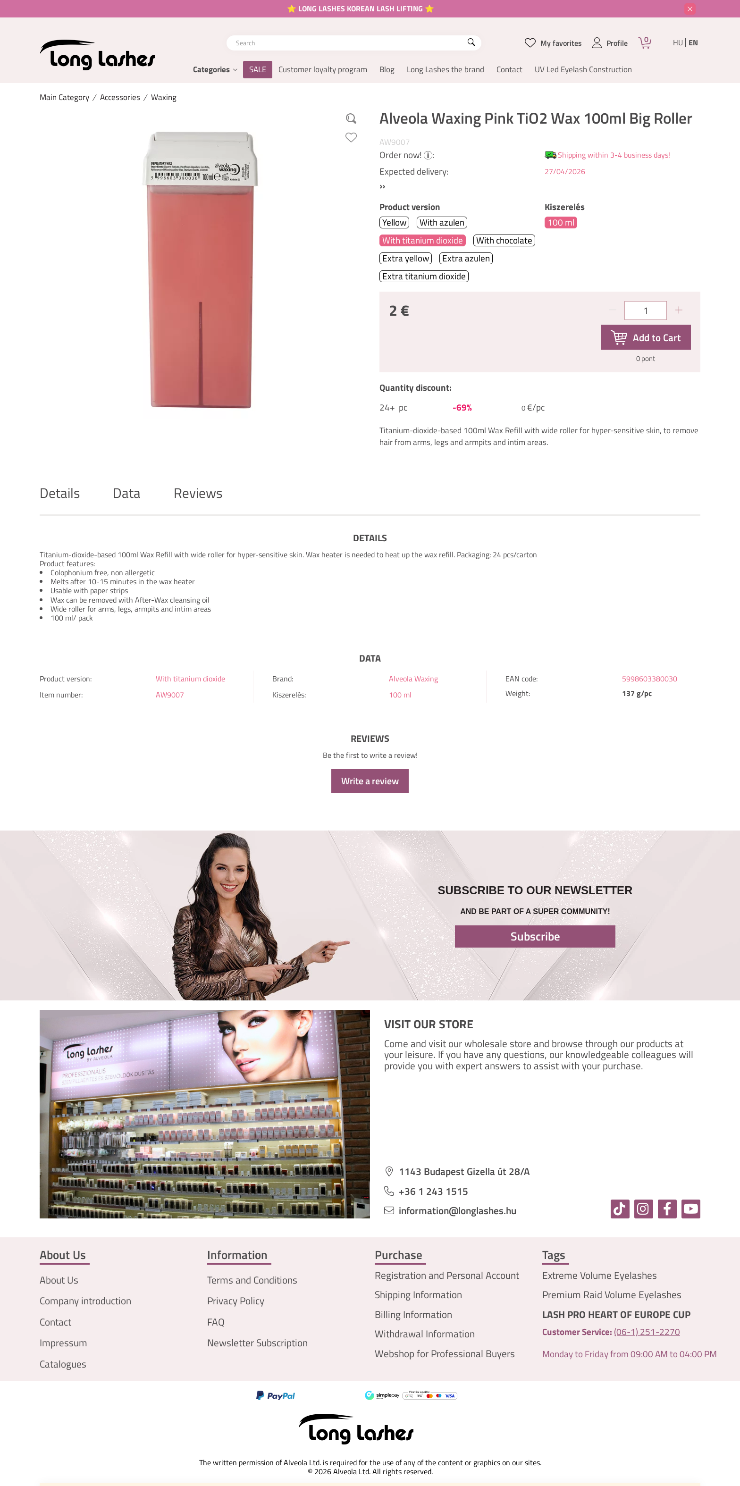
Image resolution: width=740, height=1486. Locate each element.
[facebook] (667, 1209)
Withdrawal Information (425, 1333)
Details (60, 493)
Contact (509, 69)
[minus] (612, 310)
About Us (59, 1280)
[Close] (690, 9)
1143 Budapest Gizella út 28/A (464, 1171)
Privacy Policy (235, 1300)
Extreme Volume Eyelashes (599, 1275)
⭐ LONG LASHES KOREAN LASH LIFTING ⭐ (360, 8)
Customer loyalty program (322, 69)
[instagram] (643, 1209)
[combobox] (354, 42)
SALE (257, 69)
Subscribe (535, 936)
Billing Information (413, 1314)
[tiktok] (620, 1209)
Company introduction (85, 1300)
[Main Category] (64, 97)
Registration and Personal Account (447, 1275)
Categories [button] (211, 69)
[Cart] (644, 43)
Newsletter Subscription (257, 1342)
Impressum (63, 1342)
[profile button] (610, 42)
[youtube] (690, 1209)
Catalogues (63, 1364)
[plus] (678, 310)
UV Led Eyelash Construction (583, 69)
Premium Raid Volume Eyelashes (611, 1294)
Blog (387, 69)
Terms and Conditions (252, 1280)
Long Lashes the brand (445, 69)
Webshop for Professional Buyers (445, 1353)
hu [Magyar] (678, 42)
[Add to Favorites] (351, 137)
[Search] (471, 42)
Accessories (120, 97)
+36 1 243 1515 (433, 1191)
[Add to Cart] (646, 337)
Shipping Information (418, 1294)
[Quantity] (645, 310)
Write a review (370, 780)
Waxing (164, 97)
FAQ (216, 1322)
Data (127, 493)
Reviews (198, 493)
